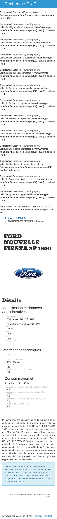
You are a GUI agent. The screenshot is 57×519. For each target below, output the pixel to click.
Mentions (38, 516)
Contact (48, 516)
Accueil (10, 218)
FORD (22, 218)
